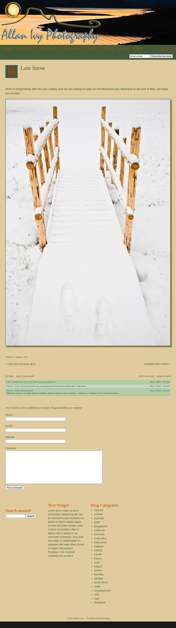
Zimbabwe (100, 609)
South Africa (101, 588)
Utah (96, 605)
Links (90, 48)
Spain (97, 592)
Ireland (98, 573)
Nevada (98, 585)
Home (8, 48)
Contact (106, 48)
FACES (98, 556)
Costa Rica (100, 544)
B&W (97, 528)
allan (10, 376)
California (99, 536)
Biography (25, 48)
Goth (96, 568)
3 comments (25, 376)
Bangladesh (100, 532)
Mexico (98, 576)
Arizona (98, 520)
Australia (99, 524)
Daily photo (100, 548)
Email (8, 426)
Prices (122, 48)
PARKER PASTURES (157, 364)
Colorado (18, 357)
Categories (49, 48)
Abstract (98, 516)
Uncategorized (102, 597)
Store (137, 48)
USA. (25, 357)
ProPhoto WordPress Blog (98, 625)
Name (8, 414)
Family (97, 560)
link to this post (146, 376)
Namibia (98, 580)
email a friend (164, 376)
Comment (10, 448)
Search (166, 48)
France (98, 564)
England (98, 552)
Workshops (72, 48)
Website (9, 437)
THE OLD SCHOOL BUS (20, 364)
